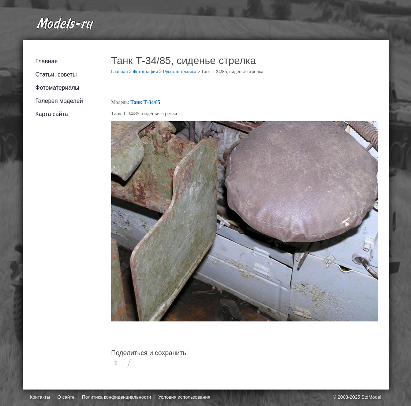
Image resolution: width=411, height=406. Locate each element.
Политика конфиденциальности (116, 397)
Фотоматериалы (57, 88)
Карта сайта (52, 114)
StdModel (371, 397)
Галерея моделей (59, 101)
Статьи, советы (56, 74)
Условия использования (184, 397)
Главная (47, 61)
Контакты (40, 397)
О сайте (66, 397)
